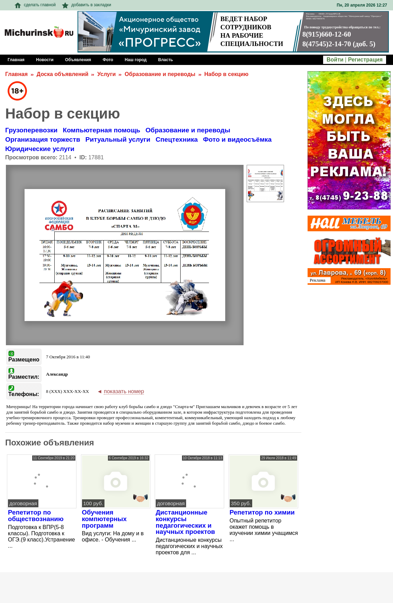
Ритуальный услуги (117, 139)
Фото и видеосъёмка (237, 139)
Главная (16, 74)
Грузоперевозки (31, 130)
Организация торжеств (42, 139)
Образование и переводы (160, 74)
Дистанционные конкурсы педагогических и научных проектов (185, 522)
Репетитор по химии (262, 512)
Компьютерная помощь (101, 130)
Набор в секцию (226, 74)
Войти (335, 60)
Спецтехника (177, 139)
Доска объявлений (63, 74)
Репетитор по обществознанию (36, 515)
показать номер (124, 391)
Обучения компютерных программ (104, 519)
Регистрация (365, 60)
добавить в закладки (86, 4)
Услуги (106, 74)
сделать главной (35, 4)
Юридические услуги (39, 148)
